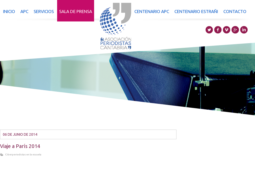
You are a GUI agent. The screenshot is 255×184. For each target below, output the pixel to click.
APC (24, 11)
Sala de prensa (75, 11)
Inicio (9, 11)
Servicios (44, 11)
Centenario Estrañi (196, 11)
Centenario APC (151, 11)
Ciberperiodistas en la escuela (23, 154)
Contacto (234, 11)
